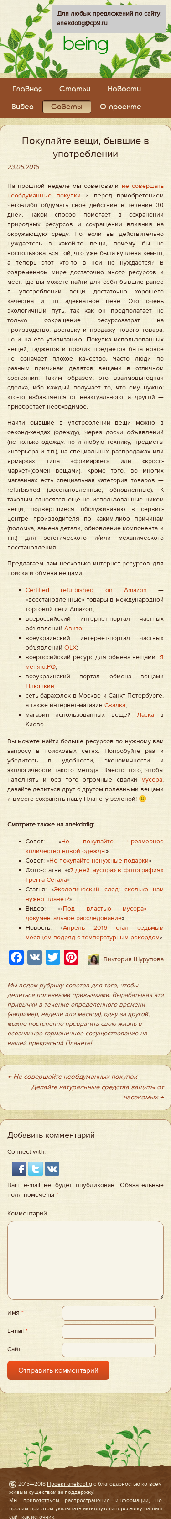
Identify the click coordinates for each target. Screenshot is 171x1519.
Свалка (114, 705)
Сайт (14, 1349)
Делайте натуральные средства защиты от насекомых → (97, 1092)
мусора (151, 780)
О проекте (120, 107)
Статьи (74, 89)
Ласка (145, 715)
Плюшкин (40, 686)
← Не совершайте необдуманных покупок (72, 1076)
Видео (22, 107)
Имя (15, 1313)
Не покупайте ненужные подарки (99, 861)
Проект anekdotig (69, 1483)
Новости (124, 89)
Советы (67, 107)
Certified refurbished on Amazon (86, 590)
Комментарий (27, 1214)
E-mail (17, 1331)
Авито (73, 628)
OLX (70, 648)
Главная (27, 89)
